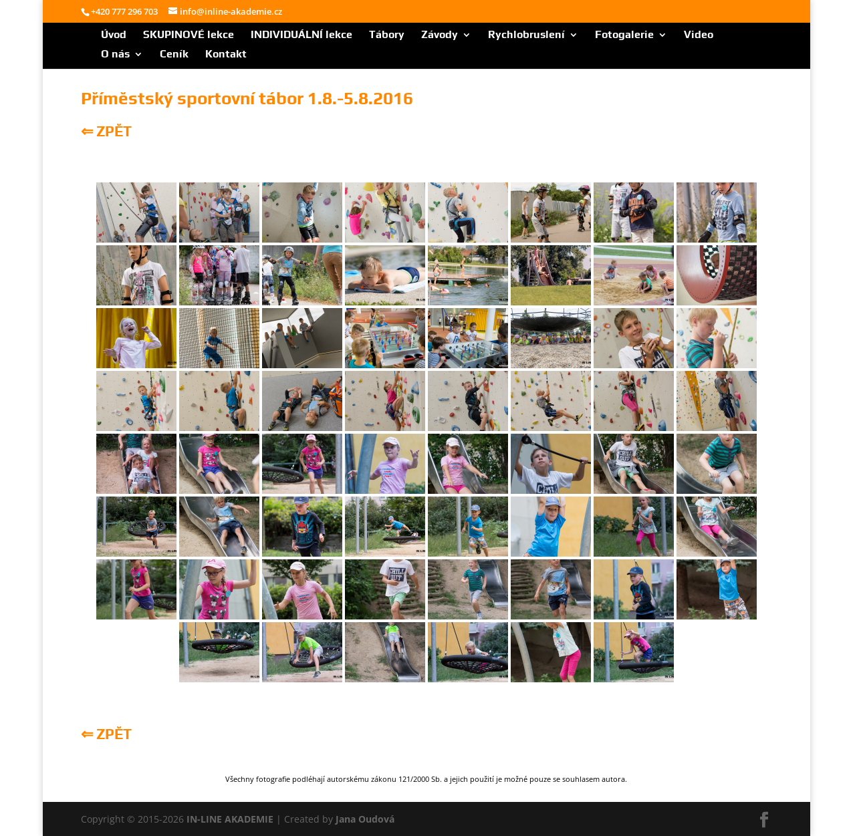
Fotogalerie (624, 35)
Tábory (386, 35)
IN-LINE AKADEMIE (230, 819)
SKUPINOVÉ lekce (188, 35)
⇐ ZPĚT (106, 131)
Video (698, 35)
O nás (115, 54)
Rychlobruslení (526, 35)
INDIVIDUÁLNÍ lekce (301, 35)
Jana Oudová (365, 819)
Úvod (113, 35)
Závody (439, 35)
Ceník (174, 54)
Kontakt (226, 54)
